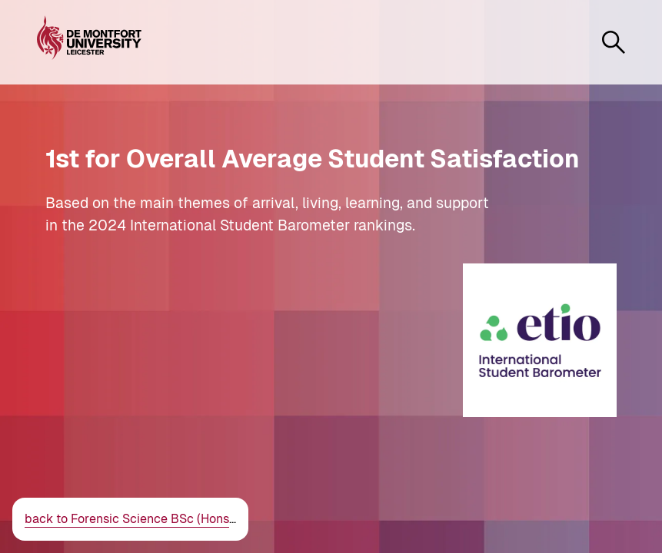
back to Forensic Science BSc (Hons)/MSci (146, 519)
